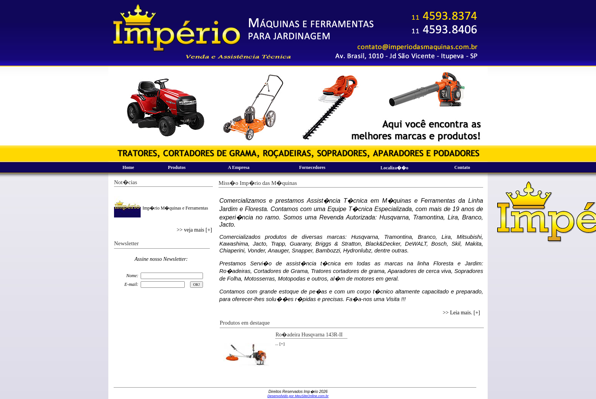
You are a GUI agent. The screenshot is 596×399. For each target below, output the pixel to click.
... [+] (280, 343)
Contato (462, 167)
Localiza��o (394, 167)
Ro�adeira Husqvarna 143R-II (309, 334)
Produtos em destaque (245, 323)
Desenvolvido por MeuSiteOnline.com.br (297, 396)
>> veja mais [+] (194, 230)
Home (128, 167)
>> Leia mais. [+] (461, 312)
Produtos (176, 167)
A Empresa (238, 167)
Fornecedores (312, 167)
